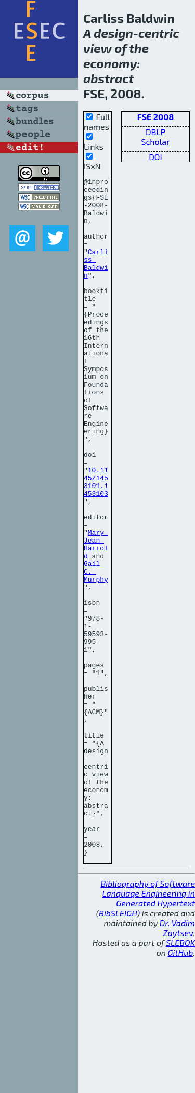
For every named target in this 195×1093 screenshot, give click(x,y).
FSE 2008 (155, 117)
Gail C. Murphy (96, 651)
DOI (155, 157)
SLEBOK (180, 1078)
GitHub (180, 1088)
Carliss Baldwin (96, 281)
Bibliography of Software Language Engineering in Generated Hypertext (147, 1029)
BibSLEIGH (118, 1049)
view (97, 48)
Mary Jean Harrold (96, 618)
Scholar (155, 142)
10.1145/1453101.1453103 (96, 543)
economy (110, 63)
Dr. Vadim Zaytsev (177, 1063)
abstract (108, 78)
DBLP (155, 132)
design (113, 33)
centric (158, 33)
